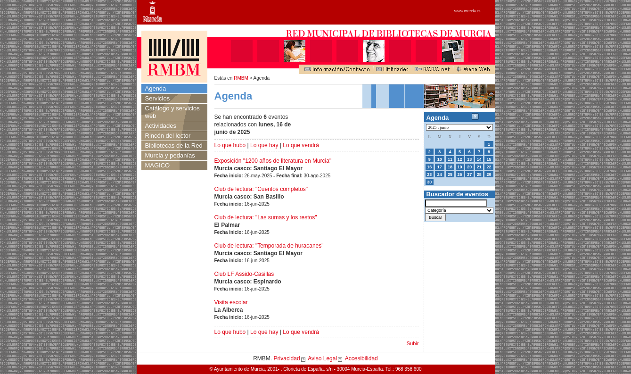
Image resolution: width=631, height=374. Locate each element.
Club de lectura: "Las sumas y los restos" (265, 217)
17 (439, 167)
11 (450, 159)
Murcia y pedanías (170, 155)
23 (429, 174)
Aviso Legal (322, 358)
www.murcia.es (467, 10)
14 (479, 159)
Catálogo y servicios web (172, 112)
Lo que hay (264, 145)
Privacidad (287, 358)
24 (439, 174)
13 (469, 159)
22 (488, 167)
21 (479, 167)
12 (460, 159)
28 (479, 174)
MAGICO (157, 165)
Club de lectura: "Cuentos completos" (261, 189)
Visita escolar (231, 302)
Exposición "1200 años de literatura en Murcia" (273, 161)
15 (488, 159)
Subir (413, 343)
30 (429, 182)
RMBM (241, 78)
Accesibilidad (361, 358)
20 (469, 167)
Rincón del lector (168, 135)
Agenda (155, 88)
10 (439, 159)
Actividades (160, 125)
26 (460, 174)
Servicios (157, 98)
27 (469, 174)
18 (450, 167)
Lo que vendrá (301, 145)
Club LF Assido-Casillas (244, 274)
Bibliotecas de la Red (174, 145)
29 (488, 174)
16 (429, 167)
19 (460, 167)
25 (450, 174)
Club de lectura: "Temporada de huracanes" (269, 245)
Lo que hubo (230, 145)
